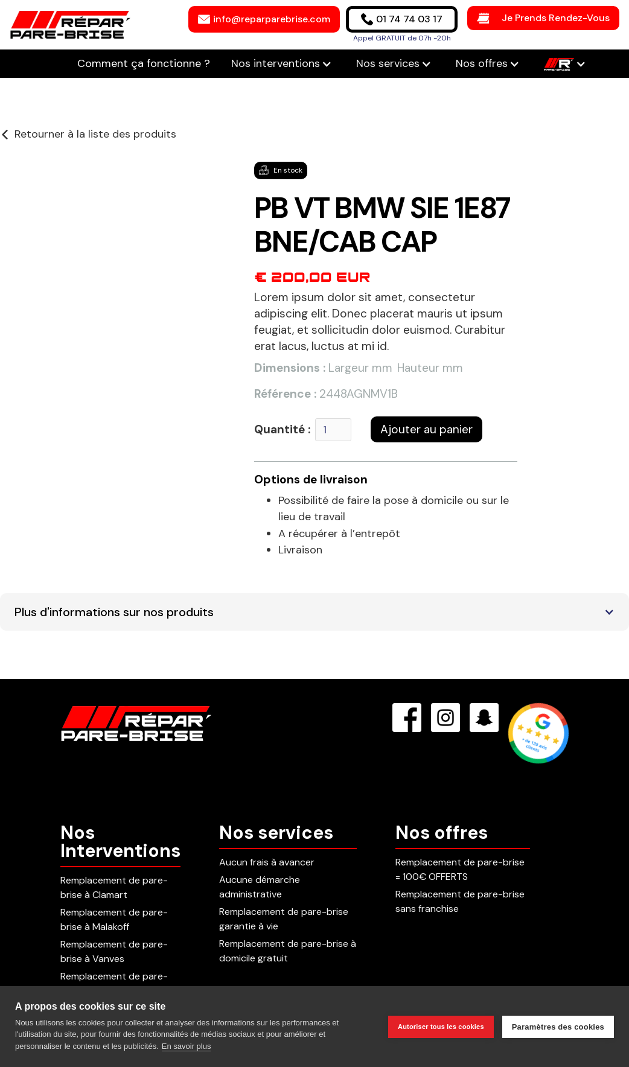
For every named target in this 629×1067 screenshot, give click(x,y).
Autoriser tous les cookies (441, 1026)
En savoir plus (186, 1046)
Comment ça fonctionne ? (145, 63)
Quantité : (282, 429)
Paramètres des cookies (558, 1026)
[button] (281, 63)
